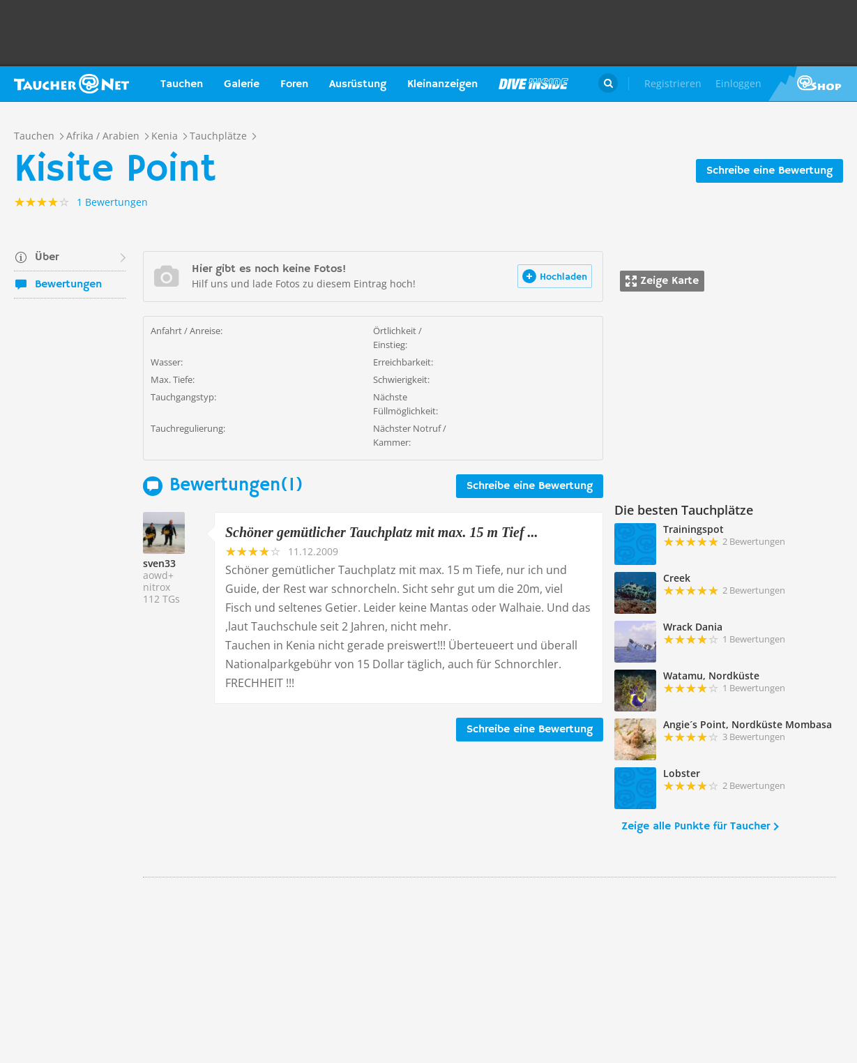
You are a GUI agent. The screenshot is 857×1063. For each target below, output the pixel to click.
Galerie (241, 84)
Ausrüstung (357, 84)
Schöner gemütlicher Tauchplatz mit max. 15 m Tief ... (381, 532)
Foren (294, 84)
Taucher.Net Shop (812, 83)
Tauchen (181, 84)
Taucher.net (71, 83)
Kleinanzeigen (442, 84)
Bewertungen (68, 285)
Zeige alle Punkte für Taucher (695, 827)
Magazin (533, 83)
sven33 (159, 563)
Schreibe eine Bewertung (769, 171)
